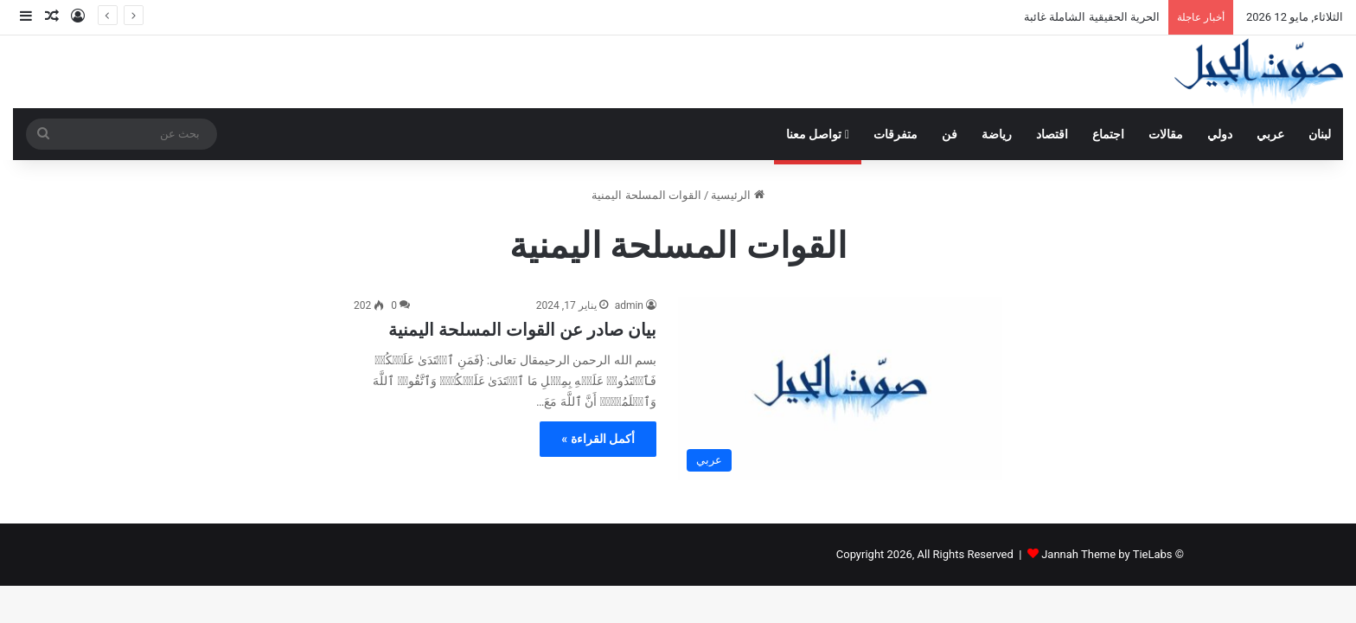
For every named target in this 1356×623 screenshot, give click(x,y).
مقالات (1165, 134)
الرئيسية (737, 195)
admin (629, 305)
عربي (1270, 134)
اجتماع (1108, 134)
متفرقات (895, 134)
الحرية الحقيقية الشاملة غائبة (1092, 16)
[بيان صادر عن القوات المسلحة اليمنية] (840, 388)
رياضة (997, 134)
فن (949, 134)
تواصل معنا (817, 134)
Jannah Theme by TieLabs (1106, 554)
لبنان (1319, 134)
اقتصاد (1052, 134)
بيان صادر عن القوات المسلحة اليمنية (522, 329)
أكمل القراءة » (598, 439)
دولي (1219, 134)
